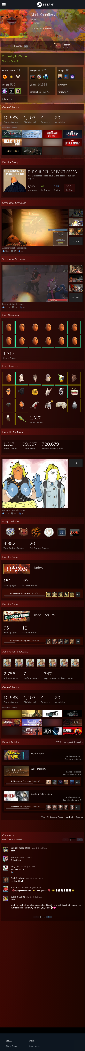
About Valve (34, 1046)
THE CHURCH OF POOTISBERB (52, 171)
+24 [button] (77, 807)
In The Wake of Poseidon (42, 28)
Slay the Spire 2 (38, 753)
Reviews (79, 817)
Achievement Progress (20, 593)
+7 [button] (78, 641)
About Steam (11, 1046)
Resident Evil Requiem (41, 794)
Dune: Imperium (38, 769)
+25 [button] (77, 782)
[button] (21, 46)
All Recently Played (55, 817)
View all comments (12, 840)
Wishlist (69, 817)
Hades (38, 567)
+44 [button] (78, 594)
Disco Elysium (44, 615)
